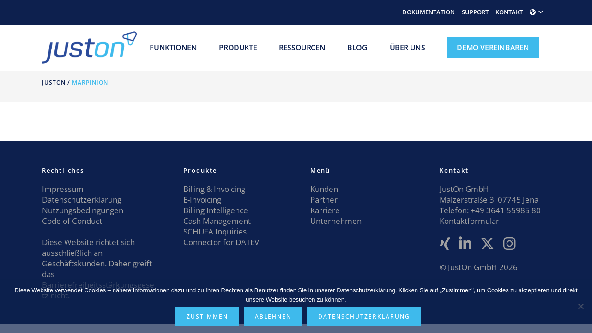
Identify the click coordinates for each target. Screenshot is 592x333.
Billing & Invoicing (214, 189)
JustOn (54, 82)
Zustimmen (207, 317)
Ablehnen (273, 317)
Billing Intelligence (215, 210)
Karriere (325, 210)
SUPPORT (475, 12)
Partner (324, 199)
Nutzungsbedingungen (82, 210)
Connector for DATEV (221, 242)
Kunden (324, 189)
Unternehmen (336, 221)
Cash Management (217, 221)
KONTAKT (509, 12)
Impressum (63, 189)
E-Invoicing (202, 199)
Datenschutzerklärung (81, 199)
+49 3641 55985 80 (505, 210)
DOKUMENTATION (428, 12)
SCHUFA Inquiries (215, 231)
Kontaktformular (469, 221)
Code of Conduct (72, 221)
